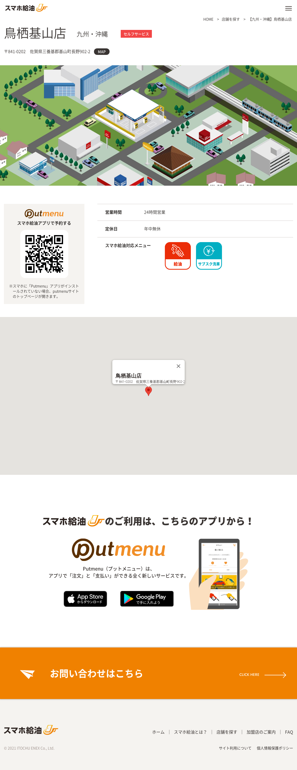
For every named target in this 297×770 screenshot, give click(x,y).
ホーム (158, 732)
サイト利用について (235, 747)
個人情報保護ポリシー (275, 747)
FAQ (289, 732)
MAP (102, 51)
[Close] (178, 366)
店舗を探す (231, 19)
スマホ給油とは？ (190, 732)
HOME (208, 19)
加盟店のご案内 (261, 732)
